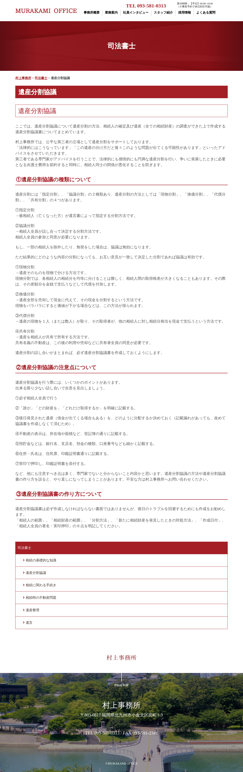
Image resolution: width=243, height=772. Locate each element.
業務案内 (111, 12)
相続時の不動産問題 (41, 597)
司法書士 (24, 548)
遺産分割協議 (36, 573)
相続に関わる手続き (41, 585)
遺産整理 (32, 610)
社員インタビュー (135, 12)
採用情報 (184, 12)
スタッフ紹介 (163, 12)
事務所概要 (92, 12)
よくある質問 (205, 12)
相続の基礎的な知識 (41, 560)
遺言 (29, 622)
